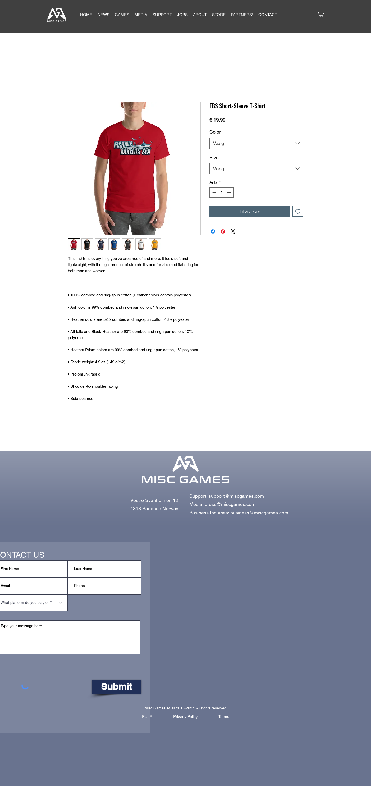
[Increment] (229, 192)
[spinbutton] (221, 192)
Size (214, 157)
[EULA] (147, 716)
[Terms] (224, 716)
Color (215, 132)
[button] (122, 15)
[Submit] (116, 687)
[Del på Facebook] (213, 231)
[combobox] (256, 143)
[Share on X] (233, 231)
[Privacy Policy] (185, 716)
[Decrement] (213, 192)
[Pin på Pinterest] (223, 231)
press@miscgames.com (230, 504)
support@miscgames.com (236, 496)
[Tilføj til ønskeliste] (297, 211)
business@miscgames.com (259, 512)
